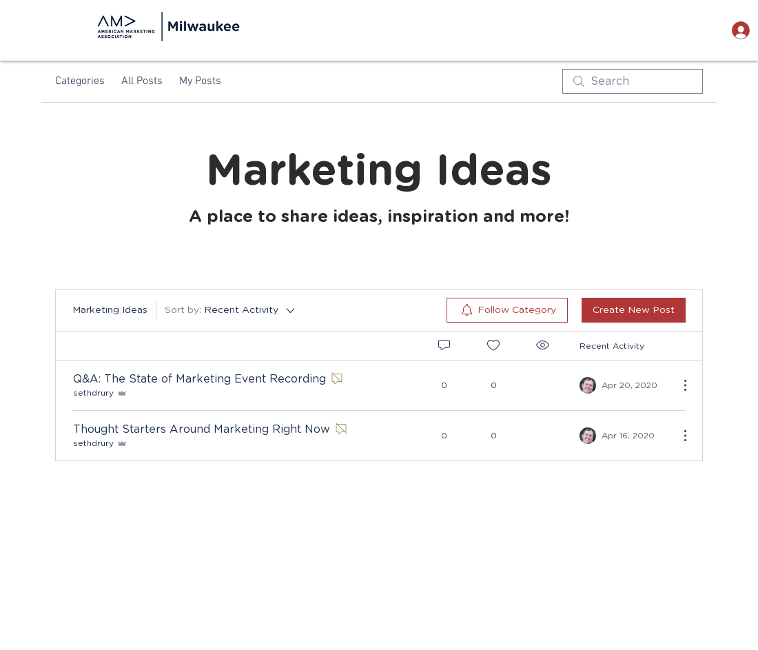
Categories (80, 81)
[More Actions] (678, 385)
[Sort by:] (231, 310)
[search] (632, 81)
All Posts (142, 81)
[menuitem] (507, 310)
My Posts (200, 81)
